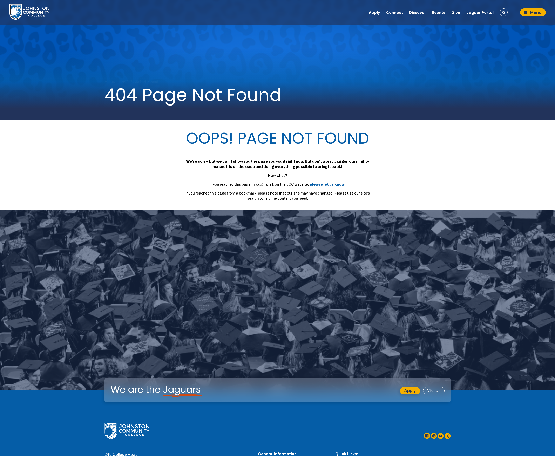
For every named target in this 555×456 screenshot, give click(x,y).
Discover (417, 13)
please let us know (327, 184)
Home (109, 82)
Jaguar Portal (480, 13)
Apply (374, 13)
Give (455, 13)
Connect (394, 13)
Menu (533, 12)
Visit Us (433, 391)
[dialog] (542, 443)
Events (438, 13)
